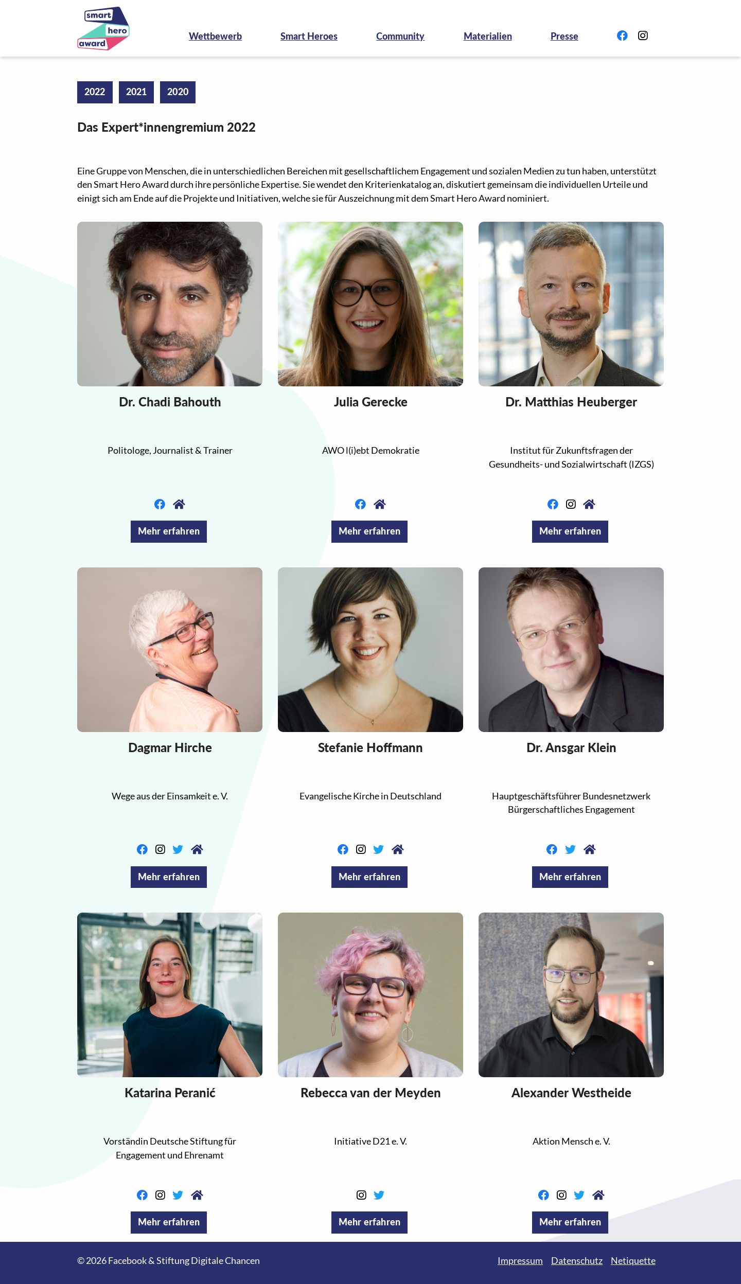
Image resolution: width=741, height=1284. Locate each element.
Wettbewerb (215, 36)
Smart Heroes (309, 36)
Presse (564, 36)
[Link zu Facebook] (622, 36)
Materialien (488, 36)
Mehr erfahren (169, 531)
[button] (169, 304)
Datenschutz (577, 1260)
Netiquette (633, 1260)
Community (400, 36)
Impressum (520, 1260)
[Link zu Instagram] (642, 36)
